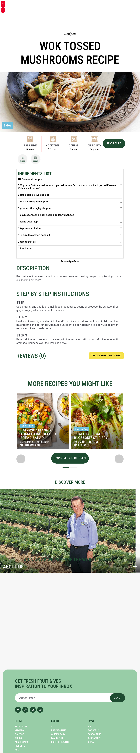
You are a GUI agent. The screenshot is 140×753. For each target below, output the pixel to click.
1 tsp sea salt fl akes (70, 230)
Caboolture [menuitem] (94, 679)
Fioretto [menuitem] (20, 691)
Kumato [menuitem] (19, 675)
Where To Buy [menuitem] (58, 710)
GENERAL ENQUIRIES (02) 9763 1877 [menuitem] (98, 712)
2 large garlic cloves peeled (70, 196)
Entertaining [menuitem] (58, 675)
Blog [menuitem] (17, 705)
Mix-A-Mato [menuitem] (21, 687)
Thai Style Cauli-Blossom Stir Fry (91, 437)
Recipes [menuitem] (55, 666)
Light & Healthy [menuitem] (60, 687)
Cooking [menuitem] (19, 718)
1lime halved (70, 250)
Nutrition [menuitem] (20, 722)
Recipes (70, 34)
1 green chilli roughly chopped (70, 209)
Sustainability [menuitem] (59, 714)
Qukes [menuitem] (18, 683)
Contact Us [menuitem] (58, 726)
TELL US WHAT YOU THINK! (106, 357)
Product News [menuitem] (23, 714)
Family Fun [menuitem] (57, 683)
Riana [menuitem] (91, 687)
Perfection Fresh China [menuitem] (101, 730)
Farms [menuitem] (91, 666)
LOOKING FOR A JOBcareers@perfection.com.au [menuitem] (104, 722)
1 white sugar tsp (70, 223)
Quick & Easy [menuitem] (58, 679)
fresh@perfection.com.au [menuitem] (103, 716)
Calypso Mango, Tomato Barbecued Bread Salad (38, 435)
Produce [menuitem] (19, 666)
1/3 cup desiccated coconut (70, 236)
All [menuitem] (17, 695)
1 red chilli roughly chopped (70, 203)
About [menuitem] (54, 705)
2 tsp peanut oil (70, 243)
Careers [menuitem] (55, 722)
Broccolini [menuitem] (21, 671)
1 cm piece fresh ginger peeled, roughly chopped (70, 216)
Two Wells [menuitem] (93, 675)
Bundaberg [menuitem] (94, 683)
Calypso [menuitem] (19, 679)
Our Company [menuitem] (58, 718)
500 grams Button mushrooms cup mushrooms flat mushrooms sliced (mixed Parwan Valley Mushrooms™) (70, 188)
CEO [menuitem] (17, 726)
